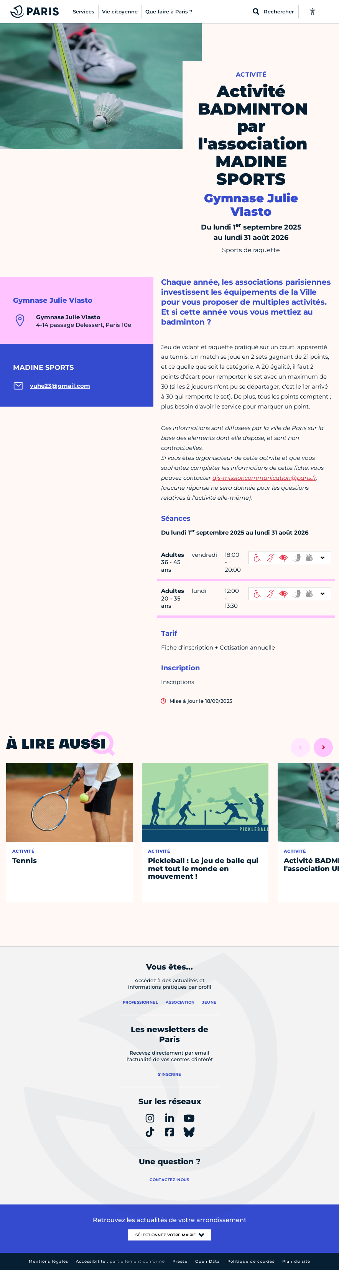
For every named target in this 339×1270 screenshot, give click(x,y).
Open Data (207, 1261)
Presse (180, 1261)
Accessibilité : (120, 1261)
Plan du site (296, 1261)
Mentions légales (48, 1261)
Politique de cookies (251, 1261)
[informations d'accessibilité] (289, 557)
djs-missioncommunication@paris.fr (264, 477)
